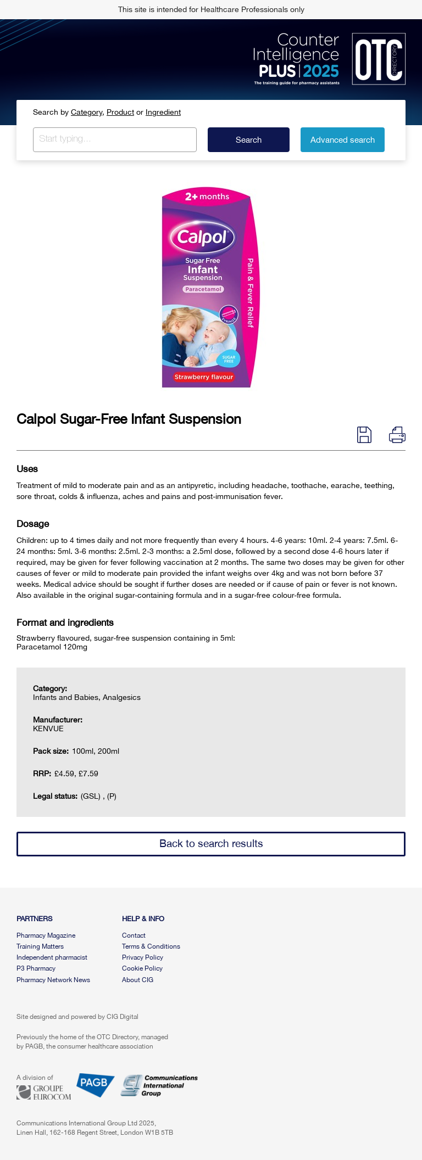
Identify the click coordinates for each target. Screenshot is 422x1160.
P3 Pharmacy (35, 968)
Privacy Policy (142, 957)
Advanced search (342, 139)
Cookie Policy (142, 968)
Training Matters (40, 946)
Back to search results (211, 843)
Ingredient (163, 112)
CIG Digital (122, 1017)
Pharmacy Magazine (45, 935)
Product (120, 112)
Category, (87, 112)
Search (249, 139)
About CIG (137, 980)
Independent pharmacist (51, 957)
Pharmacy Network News (53, 980)
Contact (134, 935)
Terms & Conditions (151, 946)
